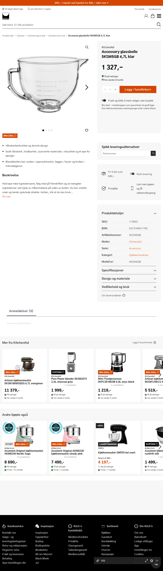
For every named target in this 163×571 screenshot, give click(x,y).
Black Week (42, 558)
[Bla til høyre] (86, 87)
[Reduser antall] (105, 89)
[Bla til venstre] (9, 87)
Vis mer (6, 196)
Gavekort (106, 537)
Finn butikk (139, 9)
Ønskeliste (41, 550)
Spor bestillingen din (14, 562)
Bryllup (39, 541)
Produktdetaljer (113, 213)
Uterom (105, 550)
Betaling (7, 558)
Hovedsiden (8, 35)
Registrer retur (10, 550)
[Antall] (110, 89)
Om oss (138, 532)
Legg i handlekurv (138, 89)
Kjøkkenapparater (36, 35)
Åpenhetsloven (143, 562)
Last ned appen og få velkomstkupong (146, 188)
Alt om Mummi (43, 554)
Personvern (141, 558)
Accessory (135, 248)
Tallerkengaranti (77, 550)
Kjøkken (21, 35)
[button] (86, 130)
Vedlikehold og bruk (115, 286)
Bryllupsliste (42, 545)
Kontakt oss (9, 532)
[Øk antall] (115, 89)
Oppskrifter (42, 537)
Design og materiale (116, 278)
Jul (37, 562)
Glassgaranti (75, 545)
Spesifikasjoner (113, 270)
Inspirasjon (41, 532)
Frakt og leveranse (13, 554)
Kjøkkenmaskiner (56, 35)
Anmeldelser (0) (21, 311)
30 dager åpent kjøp (12, 8)
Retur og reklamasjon (14, 545)
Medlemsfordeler (78, 537)
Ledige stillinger (143, 541)
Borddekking (108, 541)
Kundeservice (155, 9)
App (136, 545)
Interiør (105, 545)
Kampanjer (107, 554)
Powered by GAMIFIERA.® (19, 323)
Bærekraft (140, 537)
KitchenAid (108, 47)
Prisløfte (113, 188)
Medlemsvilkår (76, 554)
